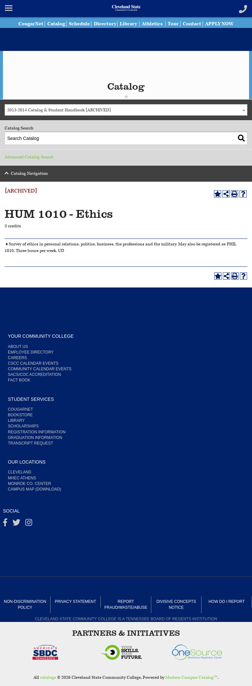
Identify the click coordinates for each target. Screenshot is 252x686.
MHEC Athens (22, 478)
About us (18, 346)
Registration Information (37, 432)
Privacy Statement (75, 601)
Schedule (79, 24)
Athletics (152, 24)
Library (128, 24)
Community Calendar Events (40, 369)
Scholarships (23, 426)
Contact (192, 24)
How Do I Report (226, 601)
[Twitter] (16, 524)
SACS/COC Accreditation (34, 374)
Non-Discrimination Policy (25, 604)
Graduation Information (35, 437)
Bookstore (20, 415)
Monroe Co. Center (29, 483)
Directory (105, 24)
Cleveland (19, 472)
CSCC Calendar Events (33, 363)
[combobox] (126, 110)
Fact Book (19, 380)
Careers (17, 357)
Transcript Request (30, 443)
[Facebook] (5, 524)
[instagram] (28, 524)
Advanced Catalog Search (29, 157)
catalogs (48, 677)
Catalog (56, 24)
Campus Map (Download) (34, 489)
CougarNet (30, 24)
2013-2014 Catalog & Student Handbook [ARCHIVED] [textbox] (59, 110)
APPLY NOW (219, 24)
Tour (173, 24)
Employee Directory (31, 352)
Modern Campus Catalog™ (191, 677)
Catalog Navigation (29, 173)
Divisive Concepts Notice (176, 604)
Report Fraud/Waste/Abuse (125, 604)
